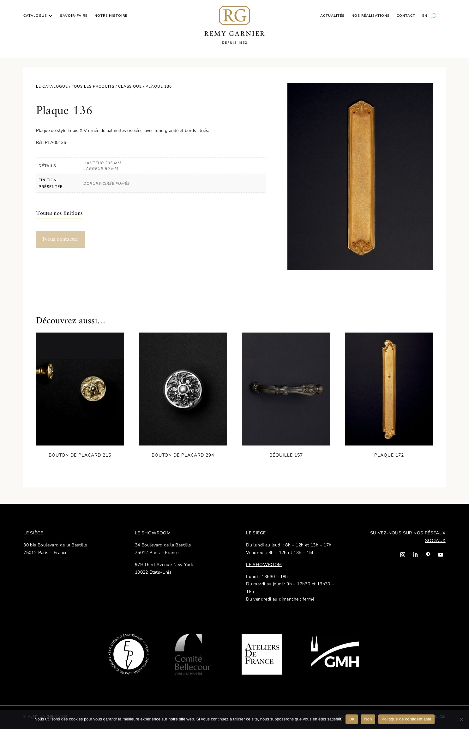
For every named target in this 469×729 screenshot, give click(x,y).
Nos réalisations (371, 16)
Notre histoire (110, 16)
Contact (406, 16)
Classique (130, 86)
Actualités (332, 16)
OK (352, 719)
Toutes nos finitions (59, 213)
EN (424, 16)
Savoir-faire (73, 16)
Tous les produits (93, 86)
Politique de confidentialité (406, 719)
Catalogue (35, 16)
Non (368, 719)
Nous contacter (61, 239)
